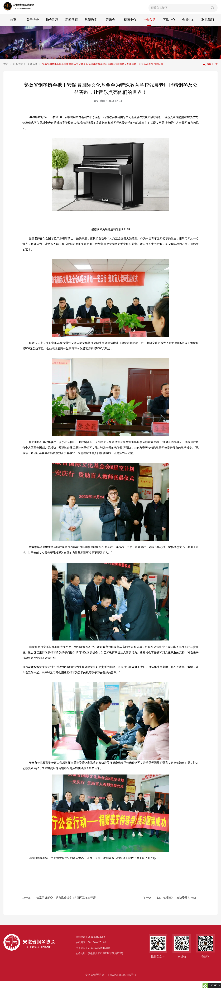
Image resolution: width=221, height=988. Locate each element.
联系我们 (207, 26)
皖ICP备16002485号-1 (122, 981)
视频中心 (130, 26)
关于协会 (32, 26)
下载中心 (169, 26)
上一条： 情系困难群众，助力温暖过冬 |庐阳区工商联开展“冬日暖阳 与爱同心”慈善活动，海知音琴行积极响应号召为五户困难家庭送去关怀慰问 (62, 904)
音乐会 (110, 26)
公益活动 (32, 71)
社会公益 (149, 26)
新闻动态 (71, 26)
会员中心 (188, 26)
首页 (13, 26)
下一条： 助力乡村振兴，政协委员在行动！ (171, 904)
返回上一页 (210, 71)
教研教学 (91, 26)
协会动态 (52, 26)
